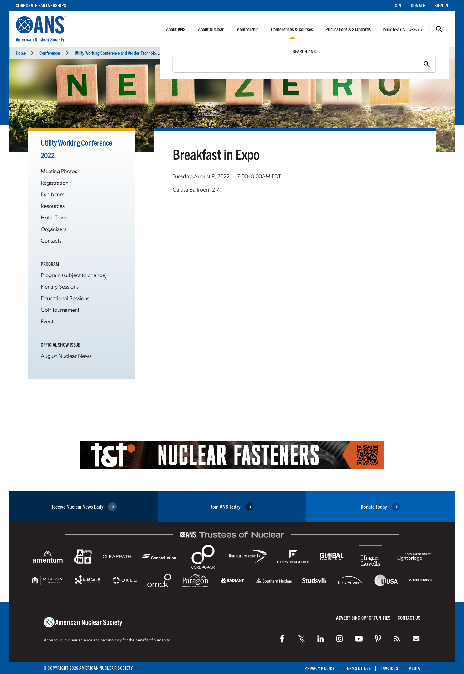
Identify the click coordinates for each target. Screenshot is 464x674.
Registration (54, 182)
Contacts (51, 240)
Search (439, 29)
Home (21, 53)
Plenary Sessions (60, 286)
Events (48, 321)
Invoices (389, 668)
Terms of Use (358, 668)
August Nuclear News (66, 355)
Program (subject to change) (74, 274)
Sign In (441, 5)
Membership (247, 29)
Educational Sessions (65, 297)
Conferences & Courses (292, 29)
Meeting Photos (59, 170)
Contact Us (409, 617)
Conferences (50, 53)
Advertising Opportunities (363, 617)
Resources (53, 205)
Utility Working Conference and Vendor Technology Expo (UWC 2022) (133, 53)
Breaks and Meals (181, 53)
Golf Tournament (60, 309)
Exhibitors (52, 194)
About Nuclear (211, 29)
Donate (418, 5)
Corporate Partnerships (41, 5)
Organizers (53, 228)
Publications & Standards (348, 29)
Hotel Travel (55, 217)
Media (414, 668)
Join (397, 5)
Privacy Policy (320, 668)
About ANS (175, 29)
